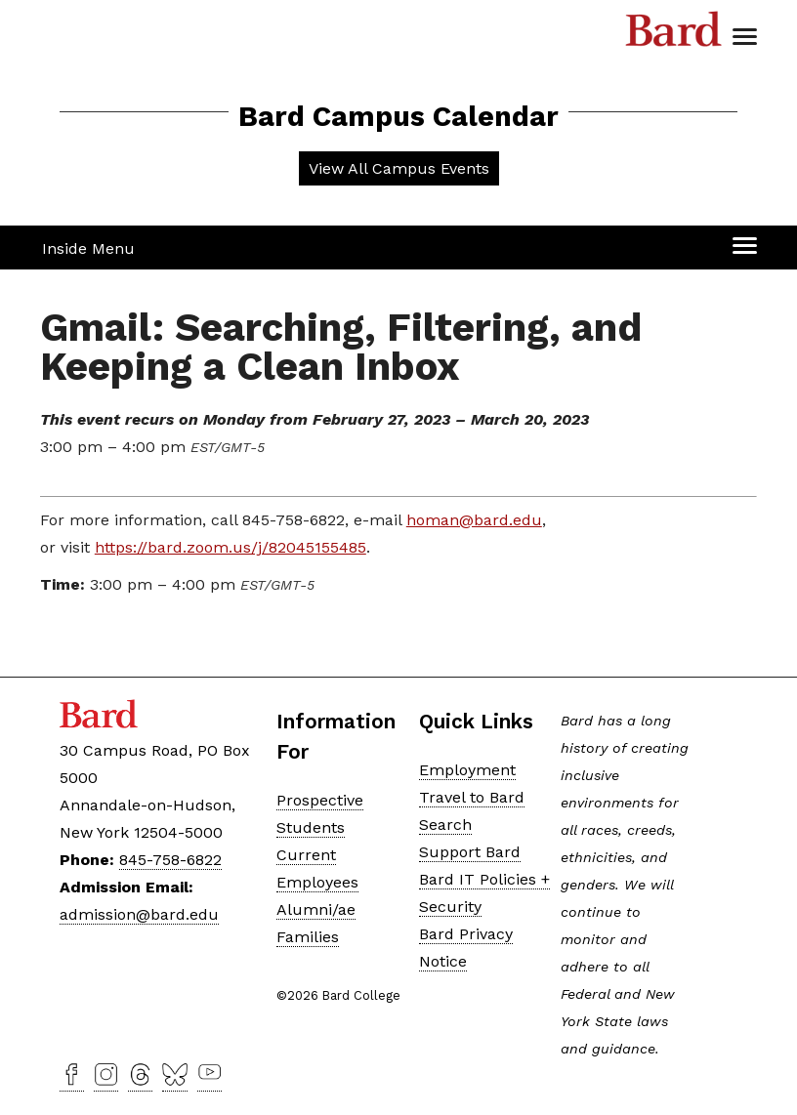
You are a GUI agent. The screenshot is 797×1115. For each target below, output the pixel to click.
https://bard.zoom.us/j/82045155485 (230, 547)
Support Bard (470, 852)
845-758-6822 (170, 859)
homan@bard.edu (474, 520)
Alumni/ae (316, 909)
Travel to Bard (471, 797)
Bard (674, 34)
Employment (467, 770)
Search (445, 824)
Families (307, 937)
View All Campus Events (399, 168)
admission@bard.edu (139, 914)
